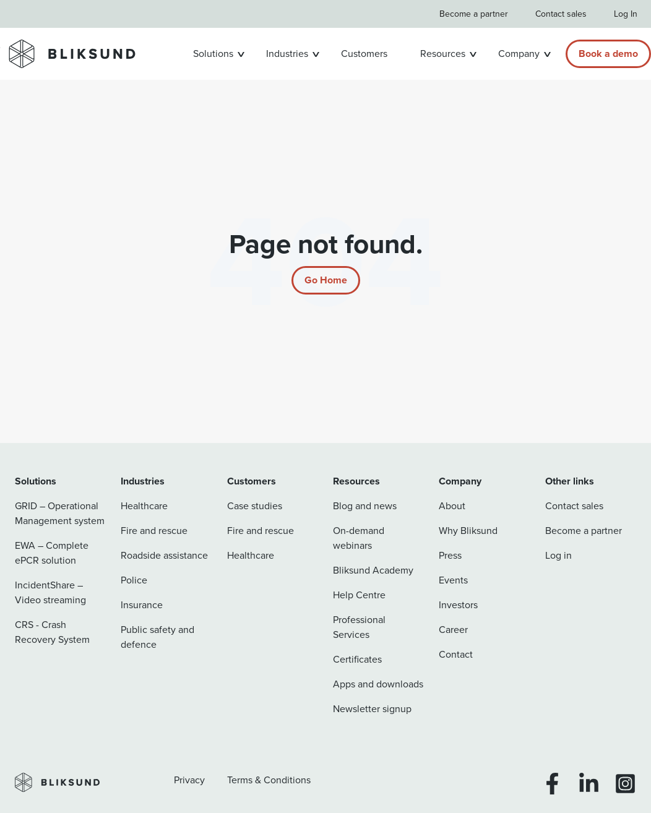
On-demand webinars (358, 538)
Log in (558, 555)
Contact (456, 654)
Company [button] (519, 53)
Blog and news (365, 506)
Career (453, 629)
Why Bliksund (468, 530)
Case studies (254, 506)
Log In (625, 13)
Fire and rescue (154, 530)
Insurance (142, 605)
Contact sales (561, 13)
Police (134, 580)
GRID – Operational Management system (60, 513)
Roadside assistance (164, 555)
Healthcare (144, 506)
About (452, 506)
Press (450, 555)
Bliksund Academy (373, 570)
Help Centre (359, 595)
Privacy (189, 780)
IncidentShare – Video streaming (50, 592)
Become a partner (473, 13)
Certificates (357, 659)
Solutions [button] (213, 53)
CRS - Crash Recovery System (52, 632)
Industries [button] (287, 53)
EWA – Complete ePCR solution (51, 552)
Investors (458, 605)
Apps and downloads (378, 684)
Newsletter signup (372, 709)
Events (453, 580)
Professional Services (359, 627)
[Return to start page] (325, 280)
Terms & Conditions (269, 780)
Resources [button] (442, 53)
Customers (364, 53)
